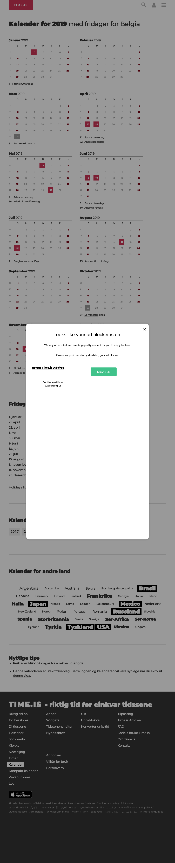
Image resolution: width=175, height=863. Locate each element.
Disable (103, 371)
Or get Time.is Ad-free (48, 367)
